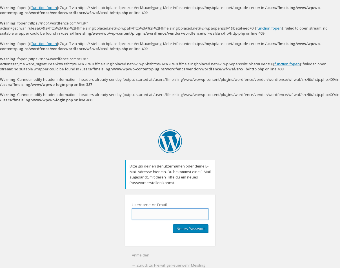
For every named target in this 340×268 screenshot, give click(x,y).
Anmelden (140, 255)
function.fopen (44, 7)
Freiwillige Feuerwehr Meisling (170, 141)
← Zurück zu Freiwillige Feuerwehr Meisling (168, 265)
